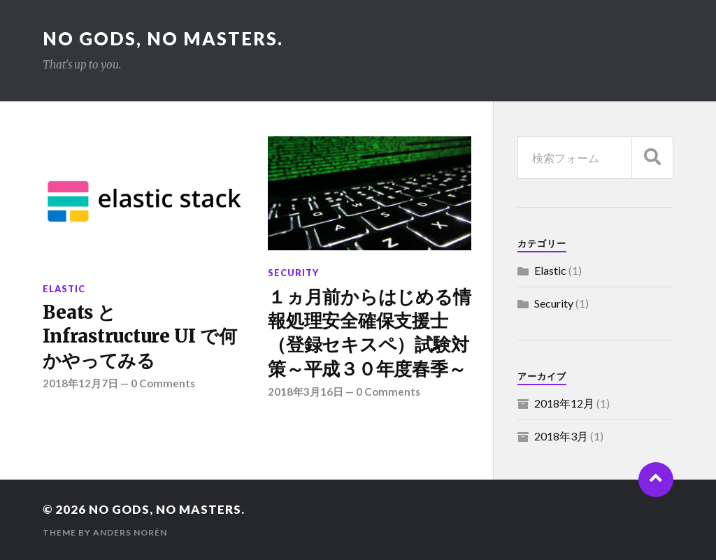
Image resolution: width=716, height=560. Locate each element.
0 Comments (163, 383)
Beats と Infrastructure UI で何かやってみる (139, 336)
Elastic (64, 288)
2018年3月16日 (305, 391)
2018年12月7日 (80, 383)
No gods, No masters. (163, 38)
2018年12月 (564, 403)
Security (293, 272)
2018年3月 (561, 436)
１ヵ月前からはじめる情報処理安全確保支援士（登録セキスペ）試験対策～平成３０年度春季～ (369, 333)
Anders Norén (130, 532)
